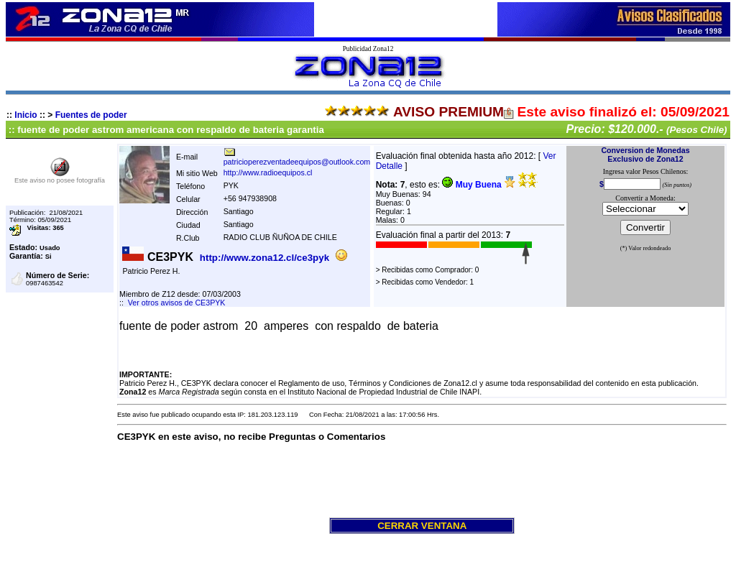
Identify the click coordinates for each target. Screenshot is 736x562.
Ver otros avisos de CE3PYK (177, 302)
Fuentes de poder (91, 115)
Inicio (25, 115)
